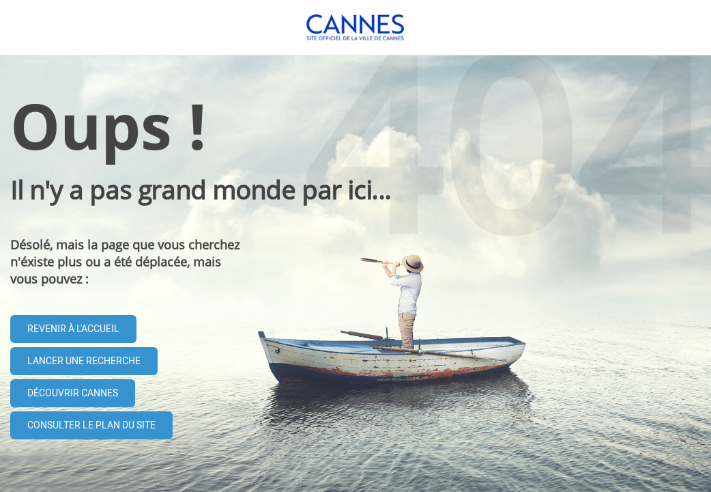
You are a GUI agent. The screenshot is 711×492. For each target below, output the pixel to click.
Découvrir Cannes (72, 393)
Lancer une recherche (84, 361)
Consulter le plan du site (91, 425)
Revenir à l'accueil (73, 329)
